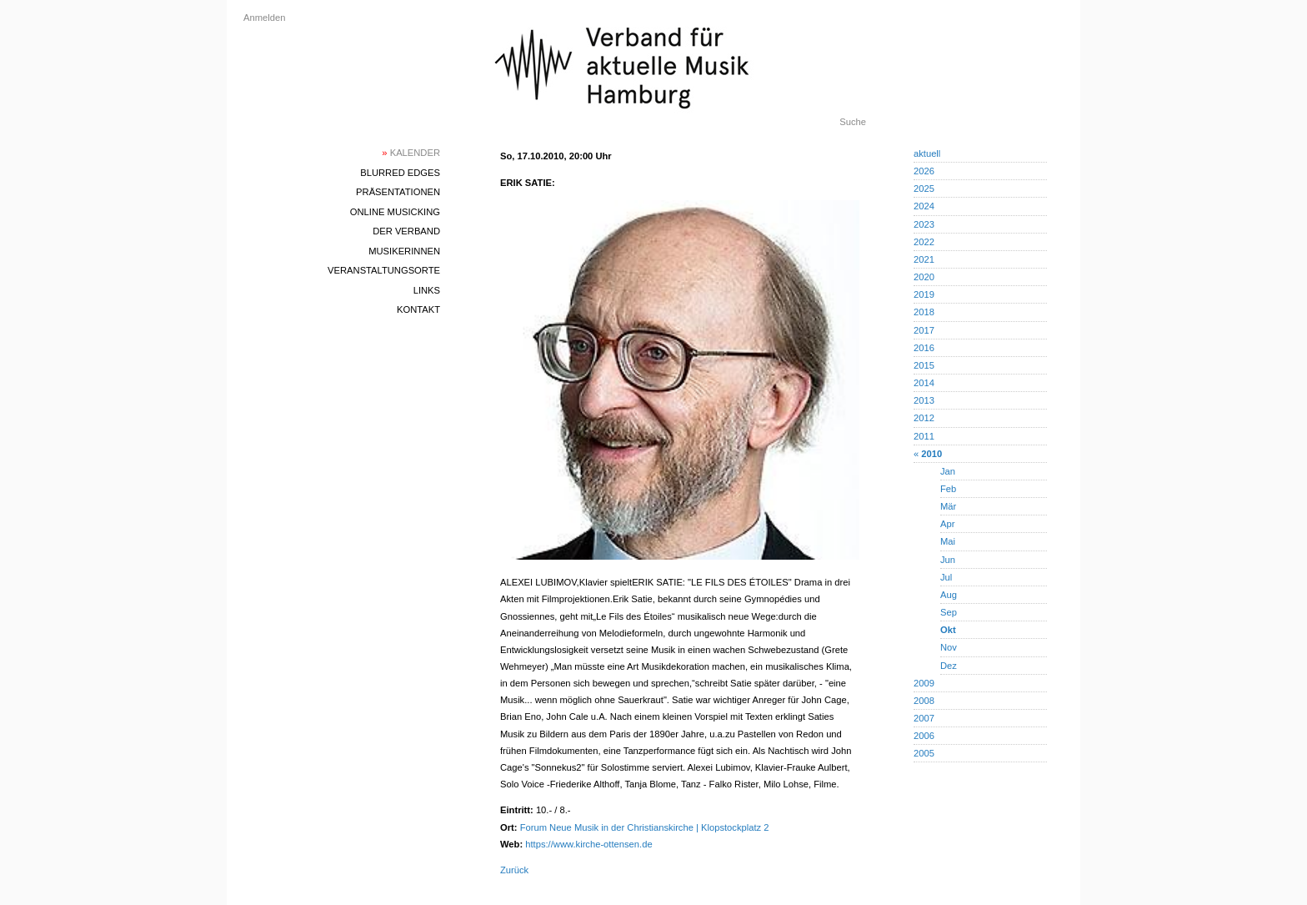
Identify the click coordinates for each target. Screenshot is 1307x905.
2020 (924, 277)
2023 (924, 224)
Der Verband (406, 231)
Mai (947, 541)
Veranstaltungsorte (384, 270)
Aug (948, 595)
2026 (924, 171)
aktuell (927, 153)
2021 (924, 259)
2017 (924, 330)
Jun (947, 560)
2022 (924, 242)
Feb (948, 489)
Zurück (514, 870)
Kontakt (418, 309)
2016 (924, 348)
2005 (924, 753)
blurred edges (400, 173)
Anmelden (264, 18)
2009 (924, 683)
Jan (947, 471)
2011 (924, 436)
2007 (924, 718)
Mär (948, 506)
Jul (946, 577)
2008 (924, 701)
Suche (852, 122)
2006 (924, 736)
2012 (924, 418)
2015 (924, 365)
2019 (924, 294)
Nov (948, 647)
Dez (948, 666)
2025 (924, 189)
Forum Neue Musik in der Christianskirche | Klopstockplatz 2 (644, 827)
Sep (948, 612)
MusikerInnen (404, 251)
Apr (947, 524)
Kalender (411, 153)
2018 (924, 312)
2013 (924, 400)
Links (426, 290)
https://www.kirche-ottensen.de (588, 844)
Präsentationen (398, 192)
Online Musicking (395, 212)
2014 (924, 383)
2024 (924, 206)
